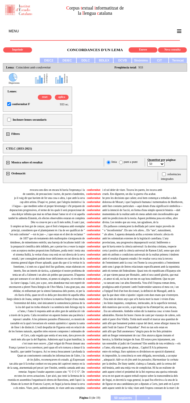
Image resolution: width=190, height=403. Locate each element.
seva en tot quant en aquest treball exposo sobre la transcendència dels (140, 375)
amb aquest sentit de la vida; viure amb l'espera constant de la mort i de (140, 388)
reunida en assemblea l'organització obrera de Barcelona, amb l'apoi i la (46, 379)
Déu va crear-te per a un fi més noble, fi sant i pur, (58, 222)
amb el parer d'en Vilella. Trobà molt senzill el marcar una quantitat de (140, 319)
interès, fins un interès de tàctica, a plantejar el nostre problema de (49, 270)
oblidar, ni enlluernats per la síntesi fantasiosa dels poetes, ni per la (49, 291)
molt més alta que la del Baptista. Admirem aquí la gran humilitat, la (48, 339)
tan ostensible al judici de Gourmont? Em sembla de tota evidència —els (141, 343)
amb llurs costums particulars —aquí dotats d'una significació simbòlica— (142, 206)
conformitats (93, 194)
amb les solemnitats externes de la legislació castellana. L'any (135, 238)
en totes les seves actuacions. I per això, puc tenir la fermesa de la (49, 375)
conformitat (93, 190)
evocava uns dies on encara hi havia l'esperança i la (57, 190)
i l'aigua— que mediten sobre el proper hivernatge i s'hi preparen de (48, 206)
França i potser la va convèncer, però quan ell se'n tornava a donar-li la (47, 347)
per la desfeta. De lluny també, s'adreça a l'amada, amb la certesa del (139, 363)
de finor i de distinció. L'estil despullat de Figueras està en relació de (48, 327)
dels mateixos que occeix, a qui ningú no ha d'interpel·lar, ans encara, (139, 307)
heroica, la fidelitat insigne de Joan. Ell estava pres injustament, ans (138, 339)
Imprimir (17, 49)
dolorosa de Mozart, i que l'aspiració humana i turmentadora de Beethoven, (142, 202)
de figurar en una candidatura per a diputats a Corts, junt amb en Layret (140, 384)
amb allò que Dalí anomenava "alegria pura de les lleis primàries (137, 331)
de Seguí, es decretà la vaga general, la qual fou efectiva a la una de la (140, 379)
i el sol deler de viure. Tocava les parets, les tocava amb (132, 190)
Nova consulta (172, 49)
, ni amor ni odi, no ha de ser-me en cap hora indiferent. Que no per (138, 278)
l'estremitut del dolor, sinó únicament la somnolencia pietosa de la (49, 303)
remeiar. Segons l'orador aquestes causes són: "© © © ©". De (51, 371)
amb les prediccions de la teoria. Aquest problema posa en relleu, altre (140, 218)
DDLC (85, 60)
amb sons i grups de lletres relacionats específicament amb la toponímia (141, 266)
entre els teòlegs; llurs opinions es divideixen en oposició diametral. (138, 351)
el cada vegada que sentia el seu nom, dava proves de (53, 335)
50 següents (123, 398)
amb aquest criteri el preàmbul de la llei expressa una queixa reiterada (139, 371)
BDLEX (104, 60)
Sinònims (141, 60)
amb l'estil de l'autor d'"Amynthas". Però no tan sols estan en (135, 327)
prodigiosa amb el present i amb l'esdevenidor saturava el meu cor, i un (140, 287)
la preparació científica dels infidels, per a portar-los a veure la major (48, 246)
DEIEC (67, 60)
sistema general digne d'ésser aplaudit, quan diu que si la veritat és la (48, 262)
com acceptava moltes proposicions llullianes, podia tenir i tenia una (48, 250)
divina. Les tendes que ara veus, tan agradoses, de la (130, 222)
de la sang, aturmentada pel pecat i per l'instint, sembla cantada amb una (46, 367)
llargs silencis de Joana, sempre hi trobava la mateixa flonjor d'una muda (46, 299)
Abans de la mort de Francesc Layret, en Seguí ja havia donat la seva (48, 384)
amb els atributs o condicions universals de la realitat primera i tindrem (140, 254)
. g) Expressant (56, 359)
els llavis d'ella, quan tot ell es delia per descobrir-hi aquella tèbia (50, 295)
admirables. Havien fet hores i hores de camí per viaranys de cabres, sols (141, 315)
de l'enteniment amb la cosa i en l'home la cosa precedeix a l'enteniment (141, 262)
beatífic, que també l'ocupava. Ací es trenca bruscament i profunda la (48, 351)
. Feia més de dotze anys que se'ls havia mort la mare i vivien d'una (138, 299)
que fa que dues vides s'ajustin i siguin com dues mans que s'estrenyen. (140, 295)
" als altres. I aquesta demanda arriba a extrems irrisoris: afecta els (138, 234)
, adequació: (140, 359)
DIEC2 (48, 60)
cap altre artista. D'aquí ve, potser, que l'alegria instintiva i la (52, 202)
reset (45, 97)
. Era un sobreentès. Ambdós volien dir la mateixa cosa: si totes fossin (140, 311)
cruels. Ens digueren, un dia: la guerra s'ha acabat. (129, 194)
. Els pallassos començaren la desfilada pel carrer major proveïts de (138, 226)
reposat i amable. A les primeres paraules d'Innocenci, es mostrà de (49, 319)
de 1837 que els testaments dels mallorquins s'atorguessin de (52, 238)
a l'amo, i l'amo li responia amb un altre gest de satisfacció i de (51, 311)
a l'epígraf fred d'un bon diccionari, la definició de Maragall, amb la (138, 291)
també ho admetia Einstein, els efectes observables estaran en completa (46, 218)
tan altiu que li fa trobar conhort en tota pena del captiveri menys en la (47, 363)
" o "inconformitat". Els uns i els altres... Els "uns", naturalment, (136, 230)
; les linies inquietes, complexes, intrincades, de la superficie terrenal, (139, 303)
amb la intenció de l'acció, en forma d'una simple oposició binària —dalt (141, 210)
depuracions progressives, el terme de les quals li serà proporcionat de (47, 210)
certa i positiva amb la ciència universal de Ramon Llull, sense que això (141, 250)
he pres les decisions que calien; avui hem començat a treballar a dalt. (139, 198)
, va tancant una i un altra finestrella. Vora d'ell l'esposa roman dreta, (139, 282)
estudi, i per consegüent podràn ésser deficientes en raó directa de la (48, 258)
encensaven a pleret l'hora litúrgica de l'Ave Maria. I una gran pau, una (47, 287)
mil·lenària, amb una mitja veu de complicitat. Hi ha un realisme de (138, 367)
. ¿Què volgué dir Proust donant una (53, 343)
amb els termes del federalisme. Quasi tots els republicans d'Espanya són (141, 270)
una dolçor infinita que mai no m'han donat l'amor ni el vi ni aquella (48, 214)
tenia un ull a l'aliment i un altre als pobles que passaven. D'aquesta (48, 274)
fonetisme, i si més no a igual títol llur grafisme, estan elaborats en (49, 266)
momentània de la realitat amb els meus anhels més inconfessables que (140, 214)
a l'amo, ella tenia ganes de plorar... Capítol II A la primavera (135, 347)
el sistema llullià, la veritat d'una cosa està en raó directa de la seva (49, 254)
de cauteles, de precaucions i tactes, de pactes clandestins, (54, 194)
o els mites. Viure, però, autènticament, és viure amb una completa (49, 388)
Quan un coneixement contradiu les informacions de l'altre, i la (51, 355)
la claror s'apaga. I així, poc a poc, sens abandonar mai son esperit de (48, 282)
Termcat (178, 60)
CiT (159, 60)
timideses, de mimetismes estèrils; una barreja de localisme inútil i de (47, 242)
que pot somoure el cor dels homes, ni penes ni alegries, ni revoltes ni (47, 278)
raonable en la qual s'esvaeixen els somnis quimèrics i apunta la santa (47, 323)
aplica (61, 97)
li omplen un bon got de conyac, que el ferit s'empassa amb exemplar (48, 226)
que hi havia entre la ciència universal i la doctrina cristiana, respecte (139, 246)
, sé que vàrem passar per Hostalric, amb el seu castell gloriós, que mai (140, 274)
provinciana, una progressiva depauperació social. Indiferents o (136, 242)
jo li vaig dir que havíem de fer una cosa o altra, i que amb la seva (49, 198)
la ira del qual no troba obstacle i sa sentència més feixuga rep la (50, 307)
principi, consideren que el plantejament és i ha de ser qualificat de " (48, 230)
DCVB (122, 60)
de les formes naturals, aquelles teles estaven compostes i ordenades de (47, 331)
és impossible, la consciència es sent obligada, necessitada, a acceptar (139, 355)
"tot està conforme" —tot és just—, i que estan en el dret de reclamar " (47, 234)
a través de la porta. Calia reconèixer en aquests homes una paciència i (47, 315)
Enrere (143, 49)
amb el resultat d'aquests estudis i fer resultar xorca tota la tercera (137, 258)
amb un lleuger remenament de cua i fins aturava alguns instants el (138, 335)
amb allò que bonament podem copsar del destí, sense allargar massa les (141, 323)
